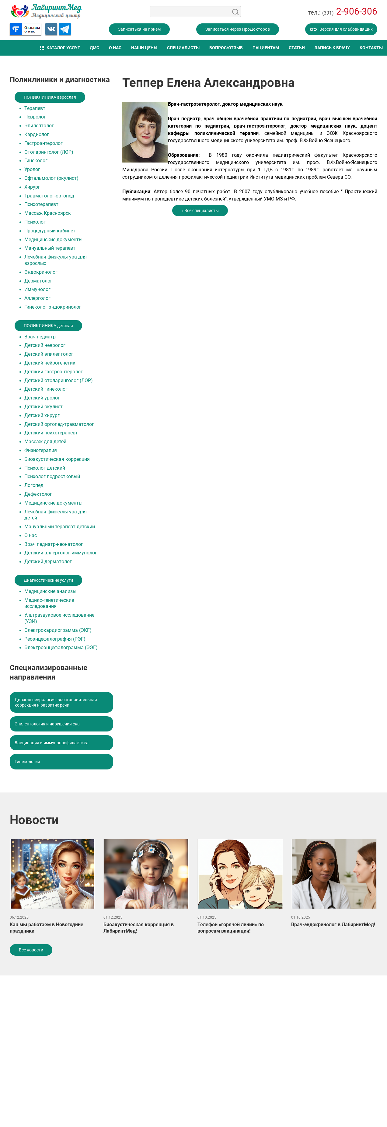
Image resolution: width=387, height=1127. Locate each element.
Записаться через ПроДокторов (237, 29)
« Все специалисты (200, 210)
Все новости (31, 949)
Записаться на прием (139, 29)
